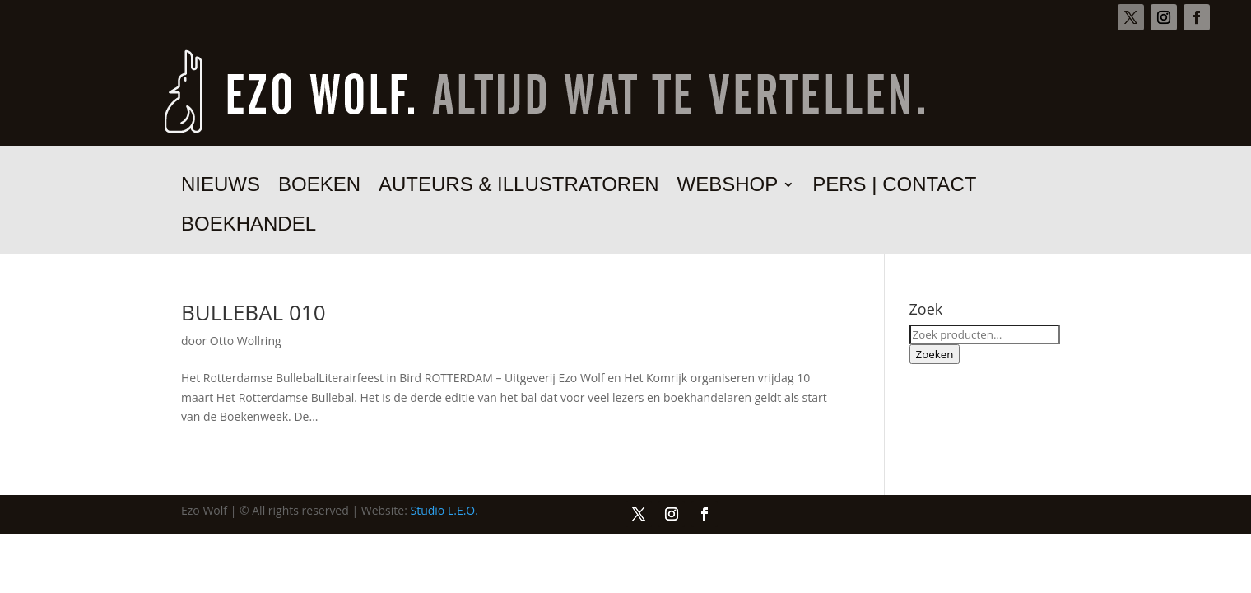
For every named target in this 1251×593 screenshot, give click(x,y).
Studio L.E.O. (444, 510)
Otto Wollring (245, 340)
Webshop (728, 187)
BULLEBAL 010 (253, 312)
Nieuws (220, 187)
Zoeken (935, 354)
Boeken (319, 187)
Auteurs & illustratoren (519, 187)
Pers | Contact (894, 187)
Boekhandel (248, 226)
